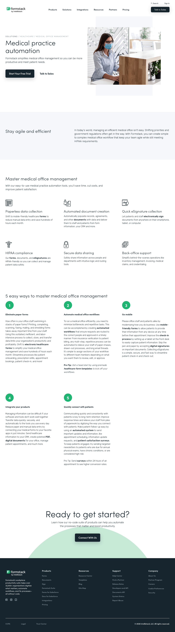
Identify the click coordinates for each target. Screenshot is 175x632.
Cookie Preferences (156, 588)
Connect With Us (87, 537)
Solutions (66, 9)
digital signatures (159, 346)
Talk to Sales (160, 9)
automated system (83, 430)
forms (43, 216)
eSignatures (40, 258)
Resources (98, 9)
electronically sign (154, 216)
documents (80, 219)
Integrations (82, 9)
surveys (81, 461)
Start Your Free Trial (20, 73)
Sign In (167, 3)
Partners (113, 9)
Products (53, 9)
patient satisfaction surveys (93, 440)
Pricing (125, 9)
